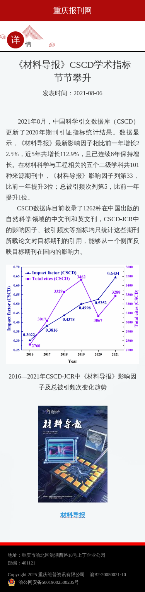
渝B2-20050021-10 (108, 574)
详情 (21, 44)
